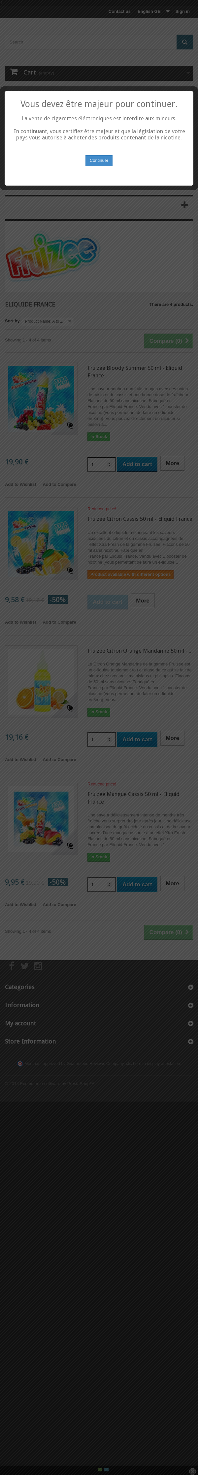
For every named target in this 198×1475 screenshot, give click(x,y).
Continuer (99, 745)
